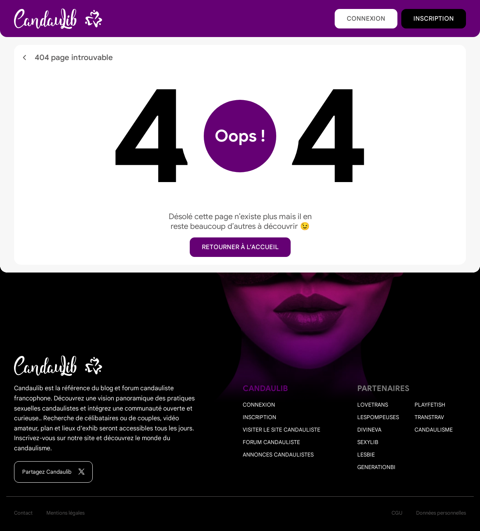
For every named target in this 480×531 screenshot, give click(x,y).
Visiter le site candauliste (281, 429)
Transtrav (429, 417)
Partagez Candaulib (53, 471)
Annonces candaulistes (278, 454)
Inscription (433, 19)
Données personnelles (441, 513)
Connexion (366, 19)
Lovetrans (372, 404)
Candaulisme (434, 429)
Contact (23, 513)
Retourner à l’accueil (240, 247)
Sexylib (367, 442)
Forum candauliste (271, 442)
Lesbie (366, 454)
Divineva (369, 429)
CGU (397, 513)
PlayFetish (430, 404)
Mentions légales (65, 513)
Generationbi (376, 467)
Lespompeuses (378, 417)
